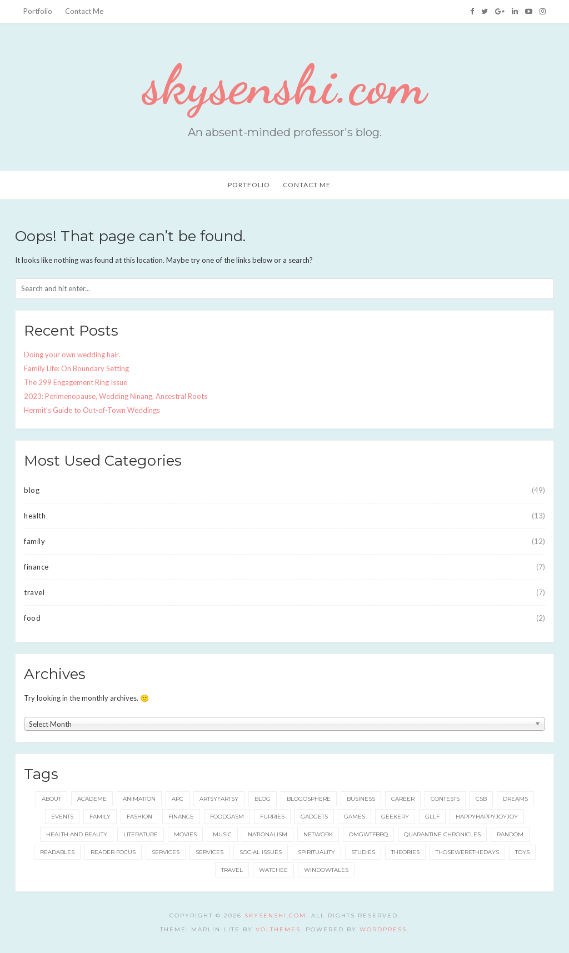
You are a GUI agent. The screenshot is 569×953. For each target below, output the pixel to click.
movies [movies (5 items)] (185, 834)
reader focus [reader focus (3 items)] (113, 852)
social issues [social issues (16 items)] (260, 852)
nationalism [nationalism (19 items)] (267, 834)
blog (31, 490)
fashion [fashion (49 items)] (139, 816)
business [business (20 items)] (361, 798)
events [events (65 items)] (62, 816)
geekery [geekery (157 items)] (395, 816)
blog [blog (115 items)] (262, 798)
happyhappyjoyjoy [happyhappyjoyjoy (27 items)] (487, 816)
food (32, 617)
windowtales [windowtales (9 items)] (326, 870)
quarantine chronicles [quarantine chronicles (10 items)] (442, 834)
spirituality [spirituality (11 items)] (316, 852)
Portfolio (37, 11)
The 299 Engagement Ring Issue (75, 382)
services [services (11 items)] (165, 852)
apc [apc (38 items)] (177, 798)
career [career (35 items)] (403, 798)
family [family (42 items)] (100, 816)
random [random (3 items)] (510, 834)
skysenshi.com (284, 84)
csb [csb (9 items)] (481, 798)
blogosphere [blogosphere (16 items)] (309, 798)
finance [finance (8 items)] (181, 816)
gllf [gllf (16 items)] (432, 816)
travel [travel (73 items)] (232, 870)
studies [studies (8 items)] (363, 852)
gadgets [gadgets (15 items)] (314, 816)
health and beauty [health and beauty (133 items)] (76, 834)
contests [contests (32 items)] (445, 798)
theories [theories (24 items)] (405, 852)
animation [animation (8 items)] (139, 798)
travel (34, 592)
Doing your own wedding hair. (72, 354)
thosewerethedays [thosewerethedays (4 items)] (467, 852)
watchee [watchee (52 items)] (273, 870)
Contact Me (84, 11)
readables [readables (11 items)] (57, 852)
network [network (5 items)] (318, 834)
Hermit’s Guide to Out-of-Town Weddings (92, 410)
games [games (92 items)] (354, 816)
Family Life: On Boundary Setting (76, 368)
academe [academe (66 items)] (92, 798)
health (35, 515)
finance (36, 566)
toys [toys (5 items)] (522, 852)
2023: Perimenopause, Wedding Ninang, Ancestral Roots (115, 396)
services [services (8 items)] (209, 852)
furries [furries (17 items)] (272, 816)
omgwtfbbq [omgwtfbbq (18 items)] (368, 834)
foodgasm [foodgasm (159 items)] (227, 816)
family (34, 541)
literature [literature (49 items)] (140, 834)
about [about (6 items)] (51, 798)
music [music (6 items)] (222, 834)
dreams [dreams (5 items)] (515, 798)
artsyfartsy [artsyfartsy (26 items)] (218, 798)
